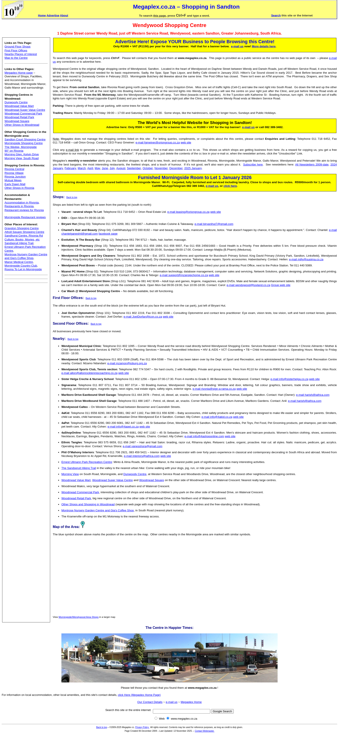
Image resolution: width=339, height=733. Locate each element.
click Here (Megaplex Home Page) (139, 694)
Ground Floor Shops (17, 46)
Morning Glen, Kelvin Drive (22, 154)
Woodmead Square (17, 121)
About (64, 15)
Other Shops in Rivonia (19, 187)
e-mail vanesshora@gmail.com (142, 446)
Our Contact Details (149, 702)
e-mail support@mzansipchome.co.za (184, 275)
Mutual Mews (13, 180)
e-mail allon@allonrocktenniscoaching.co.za (89, 373)
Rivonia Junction (15, 176)
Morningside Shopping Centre (24, 143)
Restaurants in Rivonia (19, 206)
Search (276, 15)
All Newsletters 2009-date (311, 164)
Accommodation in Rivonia (22, 202)
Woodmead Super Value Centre (25, 109)
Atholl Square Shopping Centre (24, 232)
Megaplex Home (191, 702)
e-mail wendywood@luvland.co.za (248, 285)
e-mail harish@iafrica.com (312, 394)
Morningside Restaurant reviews (25, 217)
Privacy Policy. (142, 727)
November (161, 168)
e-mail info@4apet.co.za (123, 426)
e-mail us (237, 46)
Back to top (71, 197)
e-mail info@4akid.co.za (216, 416)
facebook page (108, 233)
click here (230, 186)
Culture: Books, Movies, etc (22, 239)
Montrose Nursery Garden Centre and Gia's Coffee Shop (97, 510)
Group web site (281, 285)
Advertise (52, 15)
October (148, 168)
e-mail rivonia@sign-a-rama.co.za (214, 388)
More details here (264, 46)
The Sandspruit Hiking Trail (78, 468)
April (90, 168)
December (175, 168)
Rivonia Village (14, 173)
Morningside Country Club (21, 265)
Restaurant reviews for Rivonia (24, 210)
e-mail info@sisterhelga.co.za (289, 379)
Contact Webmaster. (204, 731)
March (82, 168)
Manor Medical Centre (19, 262)
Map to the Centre (16, 57)
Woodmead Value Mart (19, 106)
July (112, 168)
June (105, 168)
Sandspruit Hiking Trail (19, 243)
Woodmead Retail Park (19, 117)
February (70, 168)
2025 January (193, 168)
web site (186, 142)
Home (42, 15)
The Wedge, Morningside (21, 147)
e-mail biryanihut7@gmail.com (214, 224)
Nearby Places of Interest (21, 54)
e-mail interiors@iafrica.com (142, 456)
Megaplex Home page (19, 72)
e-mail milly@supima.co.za (306, 259)
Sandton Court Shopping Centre (25, 139)
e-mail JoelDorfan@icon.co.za (142, 316)
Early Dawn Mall (15, 184)
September (134, 168)
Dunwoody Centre (16, 102)
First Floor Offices (16, 50)
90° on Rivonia (14, 150)
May (97, 168)
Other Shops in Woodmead (22, 124)
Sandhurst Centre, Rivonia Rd (24, 235)
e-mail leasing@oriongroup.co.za (188, 211)
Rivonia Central (14, 169)
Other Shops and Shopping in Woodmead (88, 504)
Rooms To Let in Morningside (23, 269)
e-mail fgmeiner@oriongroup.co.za (158, 142)
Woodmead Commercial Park (23, 113)
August (120, 168)
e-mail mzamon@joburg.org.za (127, 363)
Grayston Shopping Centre (22, 228)
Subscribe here (253, 164)
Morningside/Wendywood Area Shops (79, 617)
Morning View (70, 474)
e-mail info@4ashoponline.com (204, 436)
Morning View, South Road (22, 158)
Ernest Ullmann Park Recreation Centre (86, 462)
